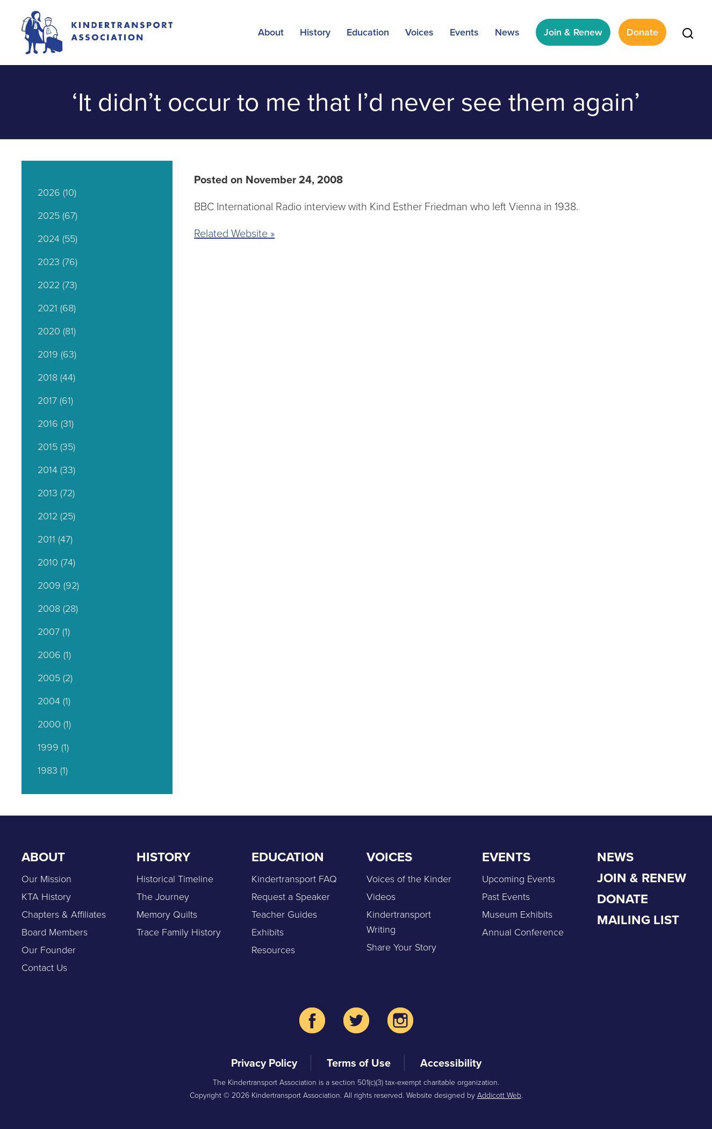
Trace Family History (178, 932)
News (507, 32)
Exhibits (267, 932)
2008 (49, 609)
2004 (49, 701)
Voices (419, 32)
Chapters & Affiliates (63, 914)
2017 (47, 401)
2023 (49, 262)
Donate (642, 32)
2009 (49, 585)
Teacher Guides (284, 914)
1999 (48, 747)
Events (464, 32)
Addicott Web (499, 1095)
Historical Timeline (174, 879)
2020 (49, 331)
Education (368, 32)
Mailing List (638, 919)
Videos (380, 897)
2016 (48, 424)
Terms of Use (359, 1062)
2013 (47, 493)
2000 (49, 724)
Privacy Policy (264, 1062)
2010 (48, 562)
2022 (49, 285)
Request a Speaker (290, 897)
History (315, 32)
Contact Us (44, 968)
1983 (47, 770)
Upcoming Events (518, 879)
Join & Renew (573, 32)
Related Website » (234, 233)
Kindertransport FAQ (294, 879)
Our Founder (48, 950)
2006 (49, 655)
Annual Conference (523, 932)
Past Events (506, 897)
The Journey (162, 897)
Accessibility (450, 1062)
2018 (47, 377)
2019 (48, 354)
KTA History (46, 897)
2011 (46, 539)
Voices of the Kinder (408, 879)
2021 (47, 308)
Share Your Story (401, 947)
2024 (49, 239)
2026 (49, 192)
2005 (49, 678)
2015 (47, 447)
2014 (47, 470)
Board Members (54, 932)
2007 (49, 632)
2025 (49, 216)
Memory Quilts (166, 914)
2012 (47, 516)
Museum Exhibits (517, 914)
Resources (273, 950)
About (271, 32)
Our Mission (46, 879)
